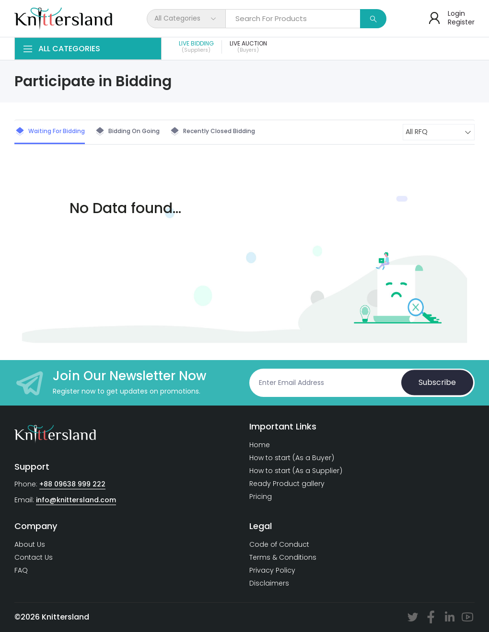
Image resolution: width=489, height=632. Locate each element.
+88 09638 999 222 (72, 484)
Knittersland (65, 616)
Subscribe (437, 382)
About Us (29, 544)
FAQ (21, 570)
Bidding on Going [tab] (127, 131)
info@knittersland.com (76, 500)
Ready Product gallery (287, 483)
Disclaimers (269, 583)
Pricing (260, 496)
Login (456, 13)
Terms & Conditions (282, 557)
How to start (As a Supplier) (295, 470)
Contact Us (33, 557)
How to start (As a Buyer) (291, 458)
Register (461, 22)
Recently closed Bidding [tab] (212, 131)
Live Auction (248, 47)
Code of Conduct (279, 544)
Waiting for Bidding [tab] (49, 131)
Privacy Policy (272, 570)
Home (259, 445)
